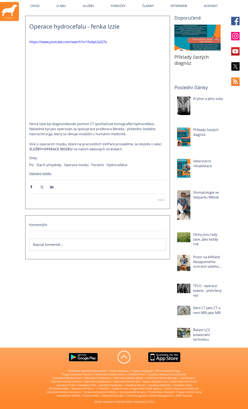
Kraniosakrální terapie (132, 392)
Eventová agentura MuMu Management (149, 395)
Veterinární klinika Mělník (128, 378)
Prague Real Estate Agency (146, 388)
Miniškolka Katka (59, 388)
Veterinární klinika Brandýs (162, 378)
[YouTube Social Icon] (235, 51)
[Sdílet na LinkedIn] (52, 187)
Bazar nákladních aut (155, 381)
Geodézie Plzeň (87, 385)
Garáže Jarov (187, 378)
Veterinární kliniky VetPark (66, 381)
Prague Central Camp (189, 392)
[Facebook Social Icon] (235, 21)
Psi (31, 165)
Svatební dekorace (159, 374)
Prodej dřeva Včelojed (161, 392)
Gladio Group (120, 388)
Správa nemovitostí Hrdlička (100, 392)
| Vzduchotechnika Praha (183, 381)
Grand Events (178, 374)
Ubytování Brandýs (113, 395)
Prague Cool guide (142, 370)
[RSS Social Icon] (235, 81)
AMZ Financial (184, 395)
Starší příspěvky (48, 165)
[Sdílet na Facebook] (31, 187)
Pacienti (97, 165)
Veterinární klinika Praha (67, 378)
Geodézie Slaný (182, 385)
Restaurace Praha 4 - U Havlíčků (90, 388)
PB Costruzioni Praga (168, 370)
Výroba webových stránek (109, 401)
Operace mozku (76, 165)
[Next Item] (214, 37)
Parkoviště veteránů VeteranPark (87, 370)
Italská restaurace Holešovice (181, 388)
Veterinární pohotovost (97, 381)
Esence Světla (91, 395)
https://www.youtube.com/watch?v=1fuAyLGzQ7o (68, 42)
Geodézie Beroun (135, 385)
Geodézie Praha (66, 385)
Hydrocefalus (116, 165)
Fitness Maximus (119, 370)
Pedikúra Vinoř (136, 374)
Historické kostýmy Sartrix (110, 374)
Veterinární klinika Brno (97, 378)
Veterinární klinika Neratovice (64, 392)
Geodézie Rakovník (160, 385)
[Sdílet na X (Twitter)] (42, 187)
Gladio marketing (135, 401)
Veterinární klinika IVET (126, 381)
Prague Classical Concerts (77, 374)
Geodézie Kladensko (111, 385)
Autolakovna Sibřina (68, 395)
